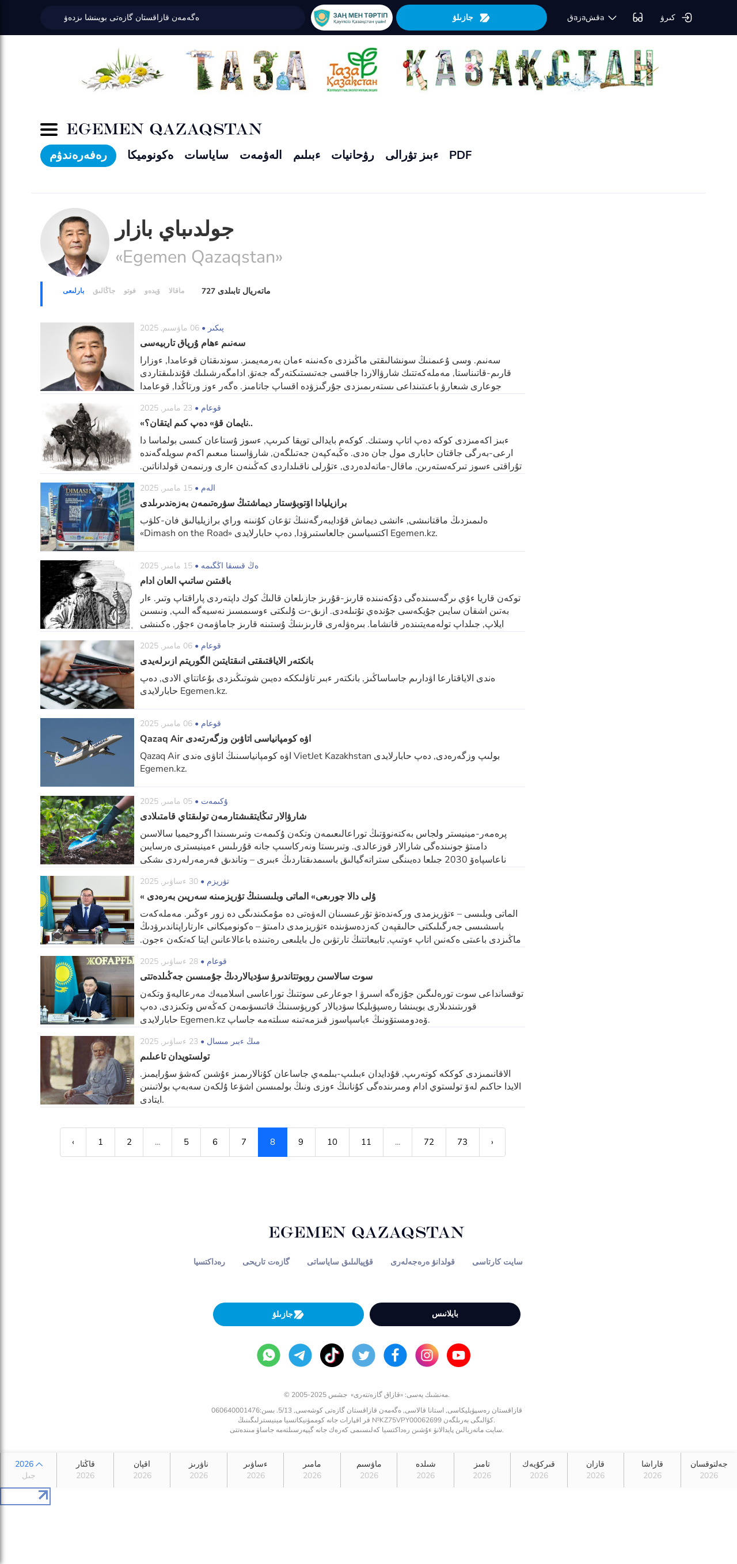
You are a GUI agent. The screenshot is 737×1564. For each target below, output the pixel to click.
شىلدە (425, 1470)
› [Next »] (493, 1142)
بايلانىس (445, 1313)
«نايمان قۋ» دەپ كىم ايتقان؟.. (196, 423)
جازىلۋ (472, 18)
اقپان (142, 1470)
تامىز (482, 1470)
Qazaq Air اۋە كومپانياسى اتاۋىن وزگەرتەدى (225, 738)
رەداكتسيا (209, 1261)
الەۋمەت (261, 155)
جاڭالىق (104, 290)
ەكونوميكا (150, 155)
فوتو (130, 290)
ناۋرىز (198, 1470)
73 (463, 1142)
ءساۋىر (255, 1470)
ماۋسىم (369, 1470)
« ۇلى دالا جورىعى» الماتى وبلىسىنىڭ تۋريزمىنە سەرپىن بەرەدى (258, 896)
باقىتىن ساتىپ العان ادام (185, 581)
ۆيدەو (152, 290)
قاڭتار (85, 1470)
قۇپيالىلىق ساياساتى (340, 1261)
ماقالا (176, 290)
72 (429, 1142)
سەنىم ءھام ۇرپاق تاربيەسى (192, 343)
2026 (28, 1470)
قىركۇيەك (538, 1470)
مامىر (312, 1470)
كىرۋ (676, 18)
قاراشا (652, 1470)
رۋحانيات (352, 155)
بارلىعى (73, 290)
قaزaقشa (592, 18)
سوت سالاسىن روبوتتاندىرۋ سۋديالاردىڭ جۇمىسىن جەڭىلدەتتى (256, 976)
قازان (595, 1470)
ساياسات (206, 155)
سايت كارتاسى (497, 1261)
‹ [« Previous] (72, 1142)
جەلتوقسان (709, 1470)
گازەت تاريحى (266, 1261)
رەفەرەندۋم (78, 155)
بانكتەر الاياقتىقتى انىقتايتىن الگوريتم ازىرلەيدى (226, 661)
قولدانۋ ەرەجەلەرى (422, 1261)
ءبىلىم (306, 155)
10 (333, 1142)
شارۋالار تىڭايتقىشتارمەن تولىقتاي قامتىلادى (223, 816)
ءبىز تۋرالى (411, 155)
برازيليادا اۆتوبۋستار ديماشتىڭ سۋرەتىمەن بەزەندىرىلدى (243, 503)
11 (367, 1142)
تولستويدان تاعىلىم (175, 1056)
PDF (460, 155)
